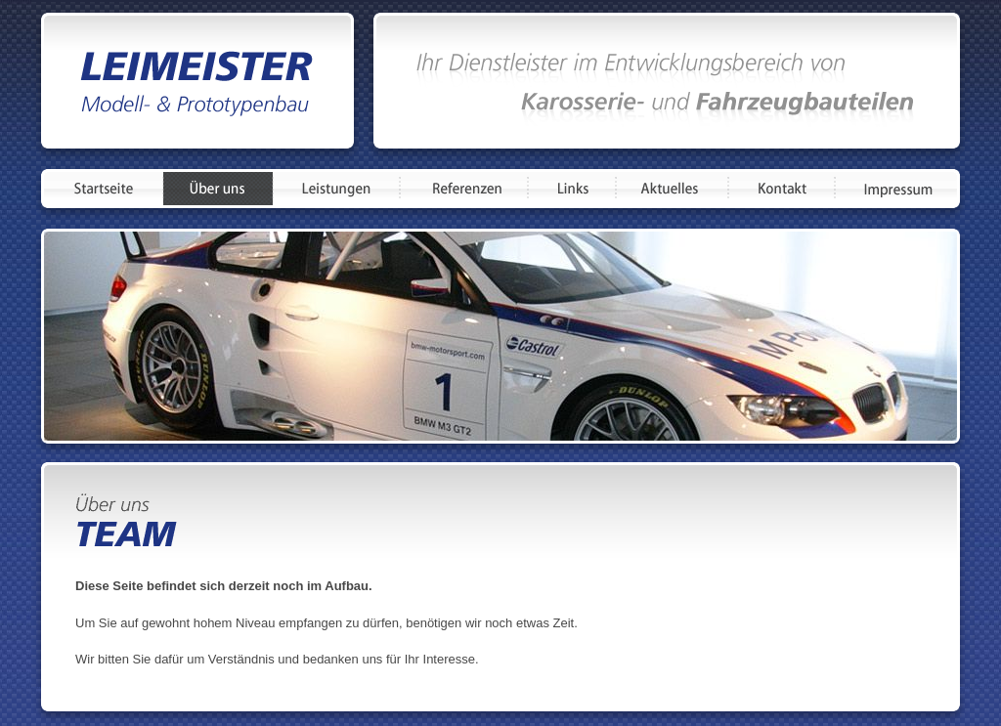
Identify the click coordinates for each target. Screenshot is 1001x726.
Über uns (218, 188)
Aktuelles (672, 188)
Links (572, 188)
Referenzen (464, 188)
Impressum (896, 188)
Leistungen (336, 188)
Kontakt (781, 188)
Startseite (103, 188)
